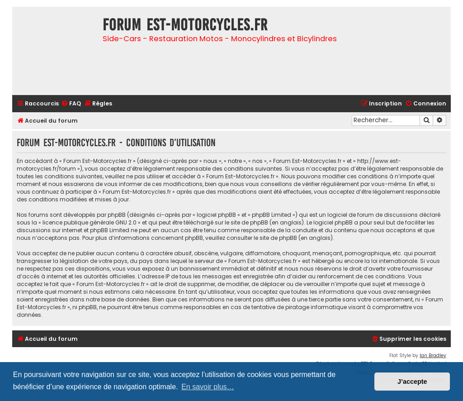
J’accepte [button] (412, 381)
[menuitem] (71, 104)
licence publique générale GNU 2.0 (90, 222)
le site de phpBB (246, 222)
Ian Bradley (433, 355)
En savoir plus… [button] (207, 387)
